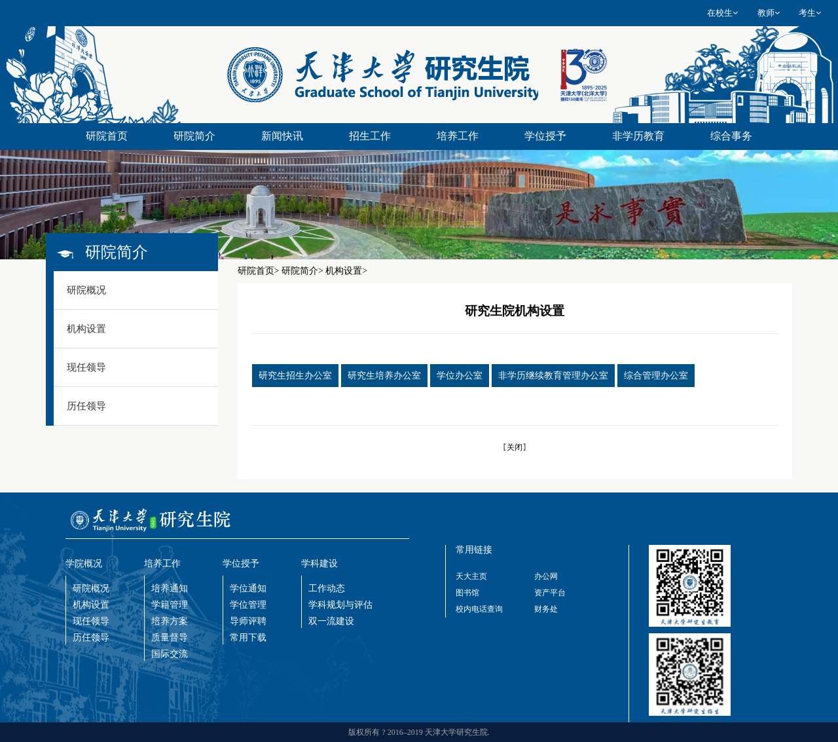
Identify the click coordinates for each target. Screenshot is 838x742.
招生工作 (370, 135)
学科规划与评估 (340, 605)
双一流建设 (331, 621)
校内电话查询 (479, 609)
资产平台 (550, 592)
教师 (768, 12)
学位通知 (248, 588)
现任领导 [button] (86, 367)
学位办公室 (460, 375)
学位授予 (545, 135)
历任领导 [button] (86, 406)
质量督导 (169, 637)
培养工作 (458, 135)
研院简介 (194, 135)
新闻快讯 (282, 135)
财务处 (546, 609)
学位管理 (248, 605)
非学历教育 (638, 135)
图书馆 (467, 592)
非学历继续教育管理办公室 (553, 375)
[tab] (136, 290)
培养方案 (169, 621)
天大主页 (471, 576)
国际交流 (169, 654)
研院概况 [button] (86, 290)
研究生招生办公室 (295, 375)
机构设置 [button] (86, 329)
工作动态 (326, 588)
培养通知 (169, 588)
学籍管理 (169, 605)
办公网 (546, 576)
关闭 (514, 447)
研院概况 (91, 588)
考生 (810, 12)
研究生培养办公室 (384, 375)
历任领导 (91, 637)
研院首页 (107, 135)
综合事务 (731, 135)
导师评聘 (248, 621)
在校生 (722, 12)
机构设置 (91, 605)
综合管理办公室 (656, 375)
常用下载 (248, 637)
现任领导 (91, 621)
